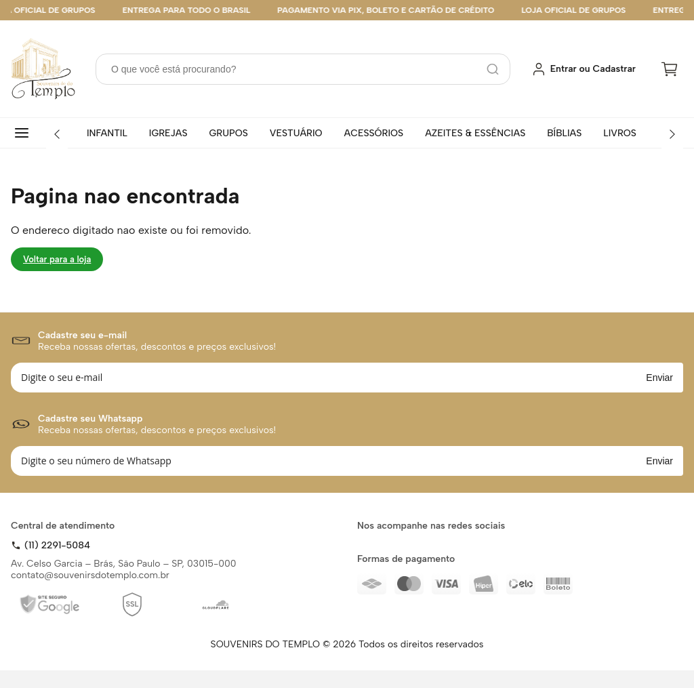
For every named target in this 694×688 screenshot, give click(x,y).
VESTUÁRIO (296, 133)
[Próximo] (672, 134)
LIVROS (619, 133)
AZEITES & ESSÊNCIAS (475, 133)
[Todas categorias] (24, 133)
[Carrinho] (669, 69)
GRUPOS (228, 133)
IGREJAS (168, 133)
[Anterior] (57, 134)
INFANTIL (107, 133)
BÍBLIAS (564, 133)
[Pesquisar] (492, 69)
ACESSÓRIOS (374, 133)
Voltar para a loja (57, 259)
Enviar (659, 377)
